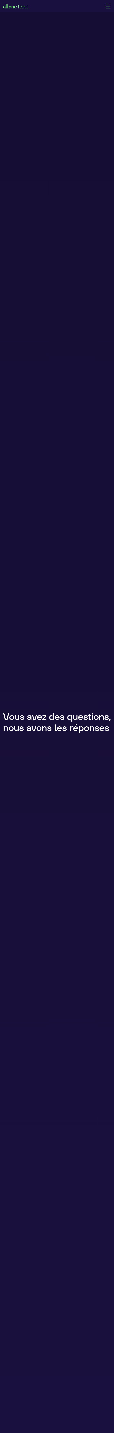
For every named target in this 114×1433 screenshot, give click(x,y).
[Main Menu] (108, 6)
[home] (54, 6)
